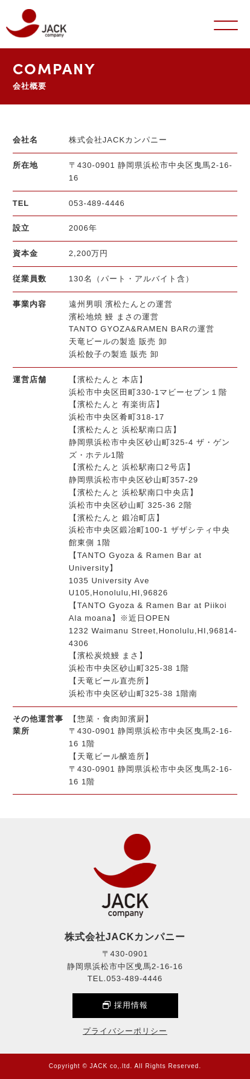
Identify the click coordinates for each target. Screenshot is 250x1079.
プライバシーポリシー (125, 1031)
